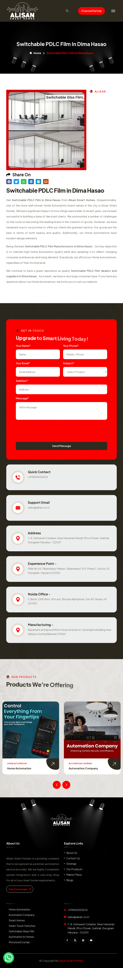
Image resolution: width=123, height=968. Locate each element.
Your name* (23, 345)
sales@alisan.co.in (38, 507)
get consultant (20, 889)
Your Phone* (71, 345)
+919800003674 (38, 477)
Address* (22, 380)
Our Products (74, 869)
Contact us (73, 858)
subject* (68, 363)
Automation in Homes (21, 936)
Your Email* (23, 363)
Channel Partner (91, 11)
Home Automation (19, 768)
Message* (22, 398)
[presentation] (40, 429)
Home (35, 53)
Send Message (61, 446)
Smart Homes (17, 920)
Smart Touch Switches (22, 925)
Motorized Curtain (19, 942)
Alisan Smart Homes (71, 960)
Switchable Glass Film (21, 931)
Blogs (69, 880)
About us (71, 852)
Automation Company (83, 768)
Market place (74, 874)
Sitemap (71, 863)
